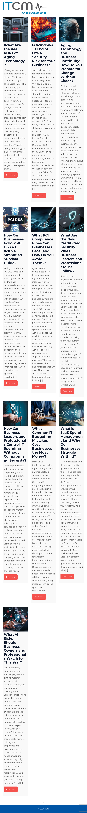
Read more (10, 175)
